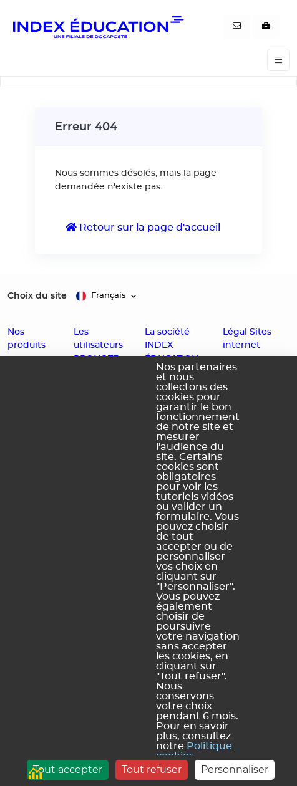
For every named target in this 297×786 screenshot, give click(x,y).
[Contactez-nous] (236, 27)
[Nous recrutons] (266, 27)
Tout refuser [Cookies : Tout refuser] (152, 769)
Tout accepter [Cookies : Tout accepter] (67, 769)
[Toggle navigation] (278, 60)
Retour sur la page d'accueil (143, 227)
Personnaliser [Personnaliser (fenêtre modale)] (234, 769)
